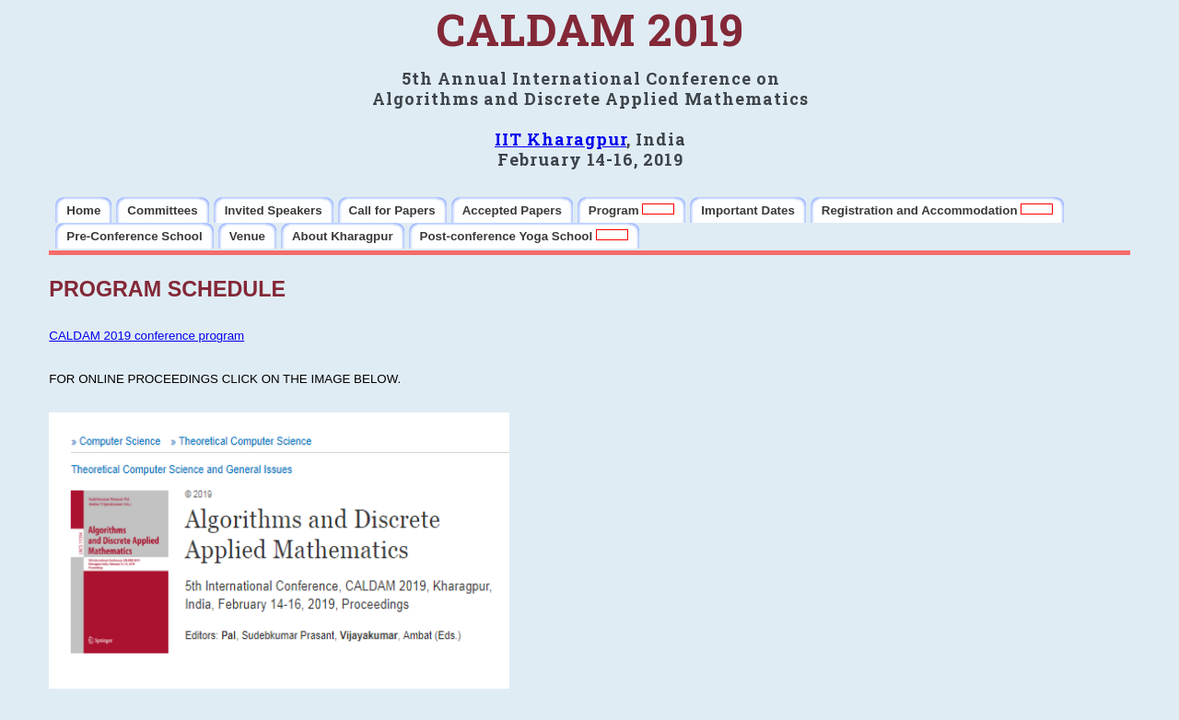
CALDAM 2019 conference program (146, 336)
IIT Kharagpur (560, 139)
